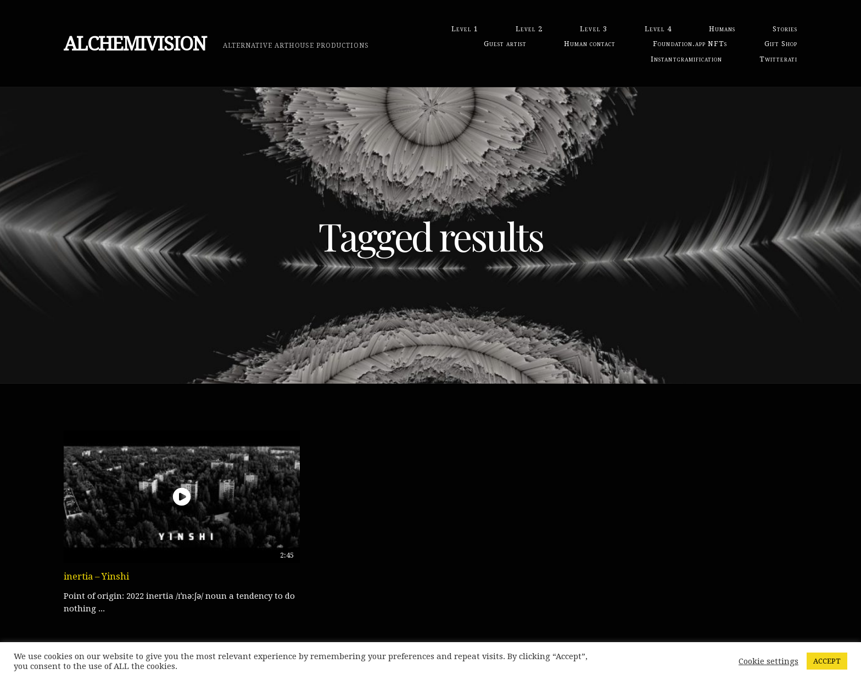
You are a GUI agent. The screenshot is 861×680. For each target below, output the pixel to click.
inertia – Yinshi (96, 576)
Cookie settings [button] (768, 661)
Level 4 (658, 29)
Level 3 (593, 29)
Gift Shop (780, 44)
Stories (785, 29)
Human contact (590, 44)
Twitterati (778, 59)
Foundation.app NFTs (689, 44)
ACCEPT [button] (827, 661)
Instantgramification (686, 59)
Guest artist (505, 44)
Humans (722, 29)
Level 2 (529, 29)
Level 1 (464, 29)
